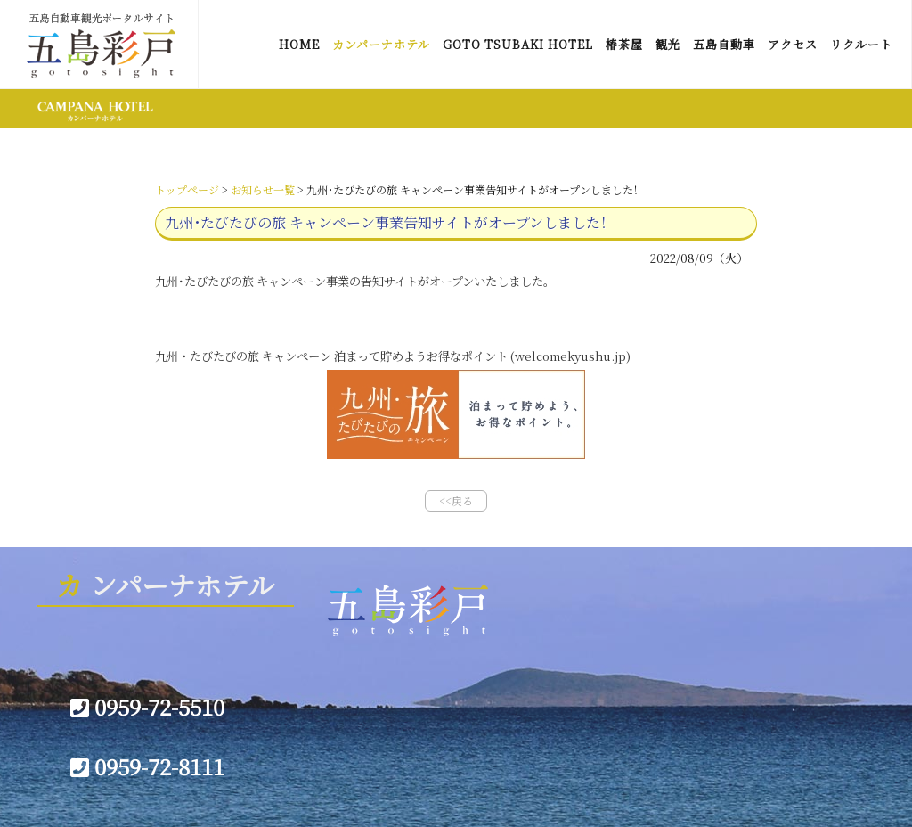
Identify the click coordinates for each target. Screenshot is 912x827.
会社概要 (556, 673)
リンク (360, 673)
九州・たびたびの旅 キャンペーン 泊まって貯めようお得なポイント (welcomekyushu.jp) (393, 356)
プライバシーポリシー (404, 750)
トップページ (187, 189)
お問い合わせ (379, 724)
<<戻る (456, 500)
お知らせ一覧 (263, 189)
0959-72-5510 (147, 706)
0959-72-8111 (147, 766)
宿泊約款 (556, 699)
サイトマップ (378, 699)
